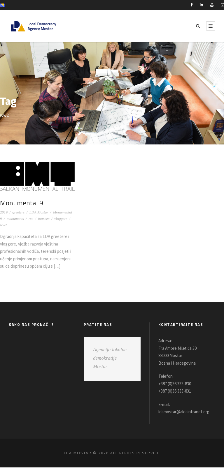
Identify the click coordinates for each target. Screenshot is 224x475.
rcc (31, 218)
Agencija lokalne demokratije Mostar (110, 365)
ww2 (3, 225)
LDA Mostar (38, 212)
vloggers (60, 218)
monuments (15, 218)
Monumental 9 (21, 202)
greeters (18, 212)
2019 (4, 212)
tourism (44, 218)
